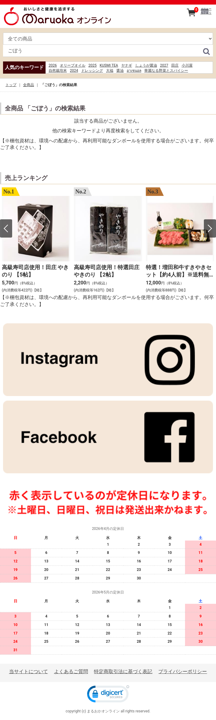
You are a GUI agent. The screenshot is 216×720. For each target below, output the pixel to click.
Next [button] (210, 229)
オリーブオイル (72, 65)
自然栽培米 (58, 70)
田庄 (175, 65)
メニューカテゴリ (206, 10)
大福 (109, 70)
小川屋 (187, 65)
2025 (92, 65)
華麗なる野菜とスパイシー (166, 70)
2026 (53, 65)
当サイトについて (28, 671)
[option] (36, 240)
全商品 (28, 85)
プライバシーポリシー (182, 671)
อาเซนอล (134, 70)
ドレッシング (92, 70)
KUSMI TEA (109, 65)
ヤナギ (126, 65)
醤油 (120, 70)
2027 (164, 65)
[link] (108, 695)
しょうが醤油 (146, 65)
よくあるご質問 (71, 671)
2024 (74, 70)
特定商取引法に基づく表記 (123, 671)
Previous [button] (6, 229)
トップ (10, 85)
